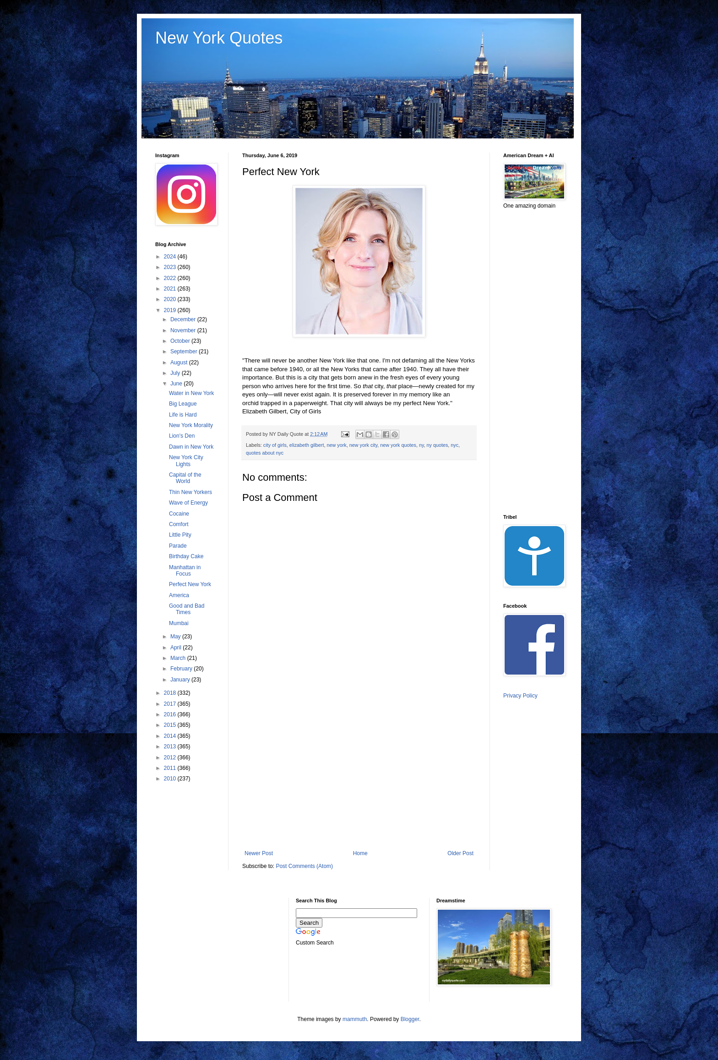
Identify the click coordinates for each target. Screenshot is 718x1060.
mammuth (355, 1019)
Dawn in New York (191, 447)
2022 (171, 278)
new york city (363, 445)
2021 (171, 289)
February (182, 668)
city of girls (275, 445)
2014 (171, 736)
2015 (171, 725)
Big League (183, 404)
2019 (171, 310)
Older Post (460, 853)
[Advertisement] (359, 774)
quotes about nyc (264, 453)
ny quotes (437, 445)
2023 (171, 267)
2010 (171, 778)
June (177, 383)
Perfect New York (190, 584)
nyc (454, 445)
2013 (171, 746)
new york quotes (398, 445)
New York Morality (191, 425)
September (184, 351)
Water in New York (191, 393)
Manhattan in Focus (185, 570)
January (180, 679)
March (178, 658)
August (179, 362)
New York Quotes (219, 37)
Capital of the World (185, 478)
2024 (171, 256)
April (176, 647)
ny (421, 445)
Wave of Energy (188, 503)
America (179, 595)
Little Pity (180, 535)
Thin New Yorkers (190, 492)
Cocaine (179, 514)
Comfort (179, 524)
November (183, 330)
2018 (171, 693)
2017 (171, 704)
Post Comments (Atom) (304, 866)
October (180, 341)
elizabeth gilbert (306, 445)
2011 (171, 768)
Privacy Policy (520, 695)
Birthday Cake (186, 556)
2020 (171, 299)
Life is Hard (183, 415)
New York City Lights (186, 460)
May (176, 636)
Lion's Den (182, 436)
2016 (171, 714)
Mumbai (179, 623)
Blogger (410, 1019)
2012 (171, 757)
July (176, 373)
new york (336, 445)
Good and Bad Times (186, 609)
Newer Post (259, 853)
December (183, 319)
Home (360, 853)
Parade (178, 546)
